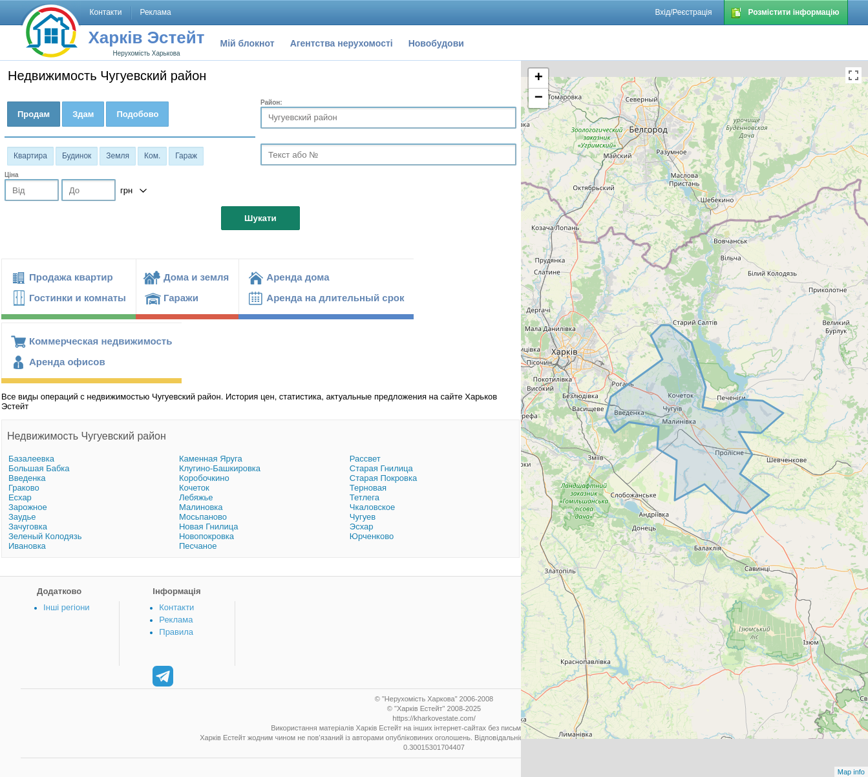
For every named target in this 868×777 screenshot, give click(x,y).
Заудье (22, 517)
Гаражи (181, 297)
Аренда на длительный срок (335, 297)
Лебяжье (196, 497)
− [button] (539, 98)
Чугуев (363, 517)
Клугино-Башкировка (219, 468)
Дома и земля (196, 276)
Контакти (176, 607)
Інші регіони (66, 607)
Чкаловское (372, 507)
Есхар (20, 497)
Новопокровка (206, 536)
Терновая (368, 488)
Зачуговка (27, 526)
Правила (176, 632)
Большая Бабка (39, 468)
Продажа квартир (71, 276)
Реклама (176, 619)
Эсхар (362, 526)
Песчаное (198, 546)
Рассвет (365, 458)
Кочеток (194, 488)
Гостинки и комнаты (77, 297)
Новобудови (436, 43)
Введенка (27, 478)
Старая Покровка (383, 478)
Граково (23, 488)
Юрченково (372, 536)
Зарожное (27, 507)
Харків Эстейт (147, 37)
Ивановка (27, 546)
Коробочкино (204, 478)
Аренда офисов (67, 361)
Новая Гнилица (208, 526)
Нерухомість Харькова (146, 53)
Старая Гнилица (381, 468)
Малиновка (201, 507)
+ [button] (539, 78)
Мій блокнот (247, 43)
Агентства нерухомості (341, 43)
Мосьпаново (203, 517)
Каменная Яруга (210, 458)
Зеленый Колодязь (44, 536)
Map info (851, 772)
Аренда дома (297, 276)
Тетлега (364, 497)
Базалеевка (31, 458)
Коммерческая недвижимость (100, 340)
